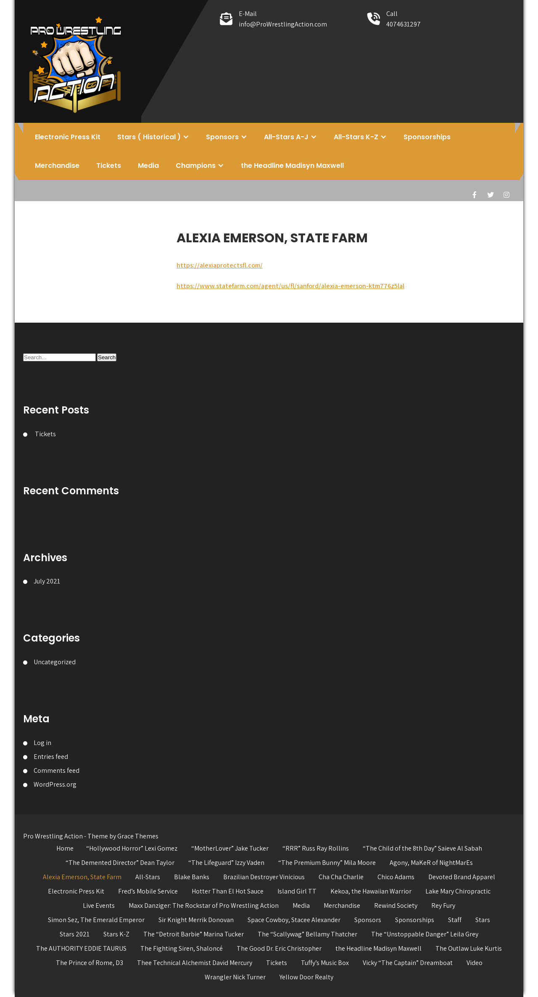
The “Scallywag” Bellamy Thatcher (307, 934)
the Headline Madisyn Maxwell (292, 165)
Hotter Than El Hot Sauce (228, 891)
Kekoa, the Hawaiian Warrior (370, 891)
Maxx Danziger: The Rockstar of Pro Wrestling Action (204, 905)
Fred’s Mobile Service (148, 891)
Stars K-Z (116, 934)
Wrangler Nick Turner (235, 977)
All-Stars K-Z (356, 137)
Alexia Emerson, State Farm (82, 876)
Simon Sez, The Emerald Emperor (96, 919)
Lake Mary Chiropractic (458, 891)
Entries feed (51, 756)
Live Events (99, 905)
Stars (482, 919)
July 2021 (47, 581)
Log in (42, 742)
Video (475, 962)
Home (65, 848)
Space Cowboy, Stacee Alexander (294, 919)
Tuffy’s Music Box (325, 962)
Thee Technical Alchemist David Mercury (194, 962)
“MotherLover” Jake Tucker (230, 848)
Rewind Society (395, 905)
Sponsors (222, 137)
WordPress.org (55, 784)
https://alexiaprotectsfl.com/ (220, 265)
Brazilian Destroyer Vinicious (264, 876)
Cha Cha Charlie (341, 876)
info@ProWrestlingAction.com (283, 24)
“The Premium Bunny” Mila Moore (327, 862)
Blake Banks (191, 876)
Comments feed (56, 770)
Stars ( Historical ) (149, 137)
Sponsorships (427, 137)
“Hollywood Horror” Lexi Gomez (131, 848)
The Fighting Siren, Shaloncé (181, 948)
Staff (455, 919)
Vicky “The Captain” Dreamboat (408, 962)
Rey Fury (443, 905)
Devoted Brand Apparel (461, 876)
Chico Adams (395, 876)
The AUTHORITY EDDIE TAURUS (81, 948)
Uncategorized (55, 662)
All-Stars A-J (286, 137)
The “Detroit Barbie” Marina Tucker (193, 934)
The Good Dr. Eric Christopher (279, 948)
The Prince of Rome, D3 (89, 962)
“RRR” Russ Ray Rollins (315, 848)
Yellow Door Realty (306, 977)
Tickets (108, 165)
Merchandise (57, 165)
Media (148, 165)
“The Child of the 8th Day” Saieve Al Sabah (422, 848)
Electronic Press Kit (67, 137)
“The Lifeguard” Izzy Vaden (226, 862)
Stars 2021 (75, 934)
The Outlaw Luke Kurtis (468, 948)
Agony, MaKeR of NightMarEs (431, 862)
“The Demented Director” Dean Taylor (120, 862)
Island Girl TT (296, 891)
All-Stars (147, 876)
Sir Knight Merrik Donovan (196, 919)
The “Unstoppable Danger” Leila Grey (424, 934)
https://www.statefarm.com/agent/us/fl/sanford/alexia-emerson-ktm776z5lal (290, 285)
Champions (196, 165)
